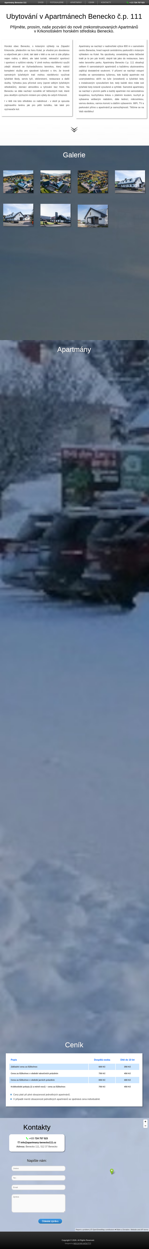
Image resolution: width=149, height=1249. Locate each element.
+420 (135, 2)
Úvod (41, 2)
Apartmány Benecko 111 (15, 2)
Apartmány (76, 2)
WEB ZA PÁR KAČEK (80, 1243)
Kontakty (106, 2)
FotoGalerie (56, 2)
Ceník (91, 2)
